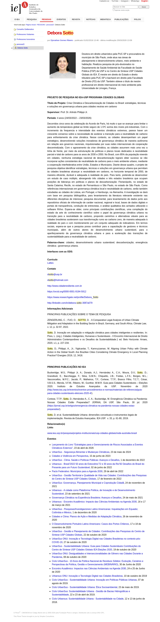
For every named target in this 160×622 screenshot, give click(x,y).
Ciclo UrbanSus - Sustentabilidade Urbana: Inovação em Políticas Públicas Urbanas (94, 580)
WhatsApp (135, 1)
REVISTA (76, 19)
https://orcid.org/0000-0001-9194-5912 (66, 291)
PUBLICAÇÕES (121, 19)
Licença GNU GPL (97, 613)
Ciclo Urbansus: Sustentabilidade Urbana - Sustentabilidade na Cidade (88, 598)
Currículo (52, 259)
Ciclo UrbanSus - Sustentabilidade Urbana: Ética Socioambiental (84, 587)
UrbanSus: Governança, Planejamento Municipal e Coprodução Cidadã (88, 483)
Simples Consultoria (47, 616)
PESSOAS (46, 19)
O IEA (17, 19)
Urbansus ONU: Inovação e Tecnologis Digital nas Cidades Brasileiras (87, 576)
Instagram (125, 1)
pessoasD (50, 25)
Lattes (50, 263)
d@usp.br (54, 274)
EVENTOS (61, 19)
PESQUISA (32, 19)
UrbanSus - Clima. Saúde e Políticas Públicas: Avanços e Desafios (85, 460)
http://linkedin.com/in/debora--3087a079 (69, 303)
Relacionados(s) (56, 424)
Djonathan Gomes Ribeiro (62, 40)
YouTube (114, 1)
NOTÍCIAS (90, 19)
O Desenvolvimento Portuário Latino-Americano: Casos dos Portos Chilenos (90, 524)
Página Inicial (31, 25)
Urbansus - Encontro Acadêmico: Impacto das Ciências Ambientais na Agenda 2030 (94, 501)
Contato (51, 269)
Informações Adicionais (60, 308)
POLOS (137, 19)
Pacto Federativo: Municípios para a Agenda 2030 (77, 471)
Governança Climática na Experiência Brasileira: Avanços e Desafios (86, 497)
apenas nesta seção (122, 10)
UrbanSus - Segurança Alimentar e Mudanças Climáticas (81, 452)
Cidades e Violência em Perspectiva (70, 456)
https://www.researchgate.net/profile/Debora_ (72, 297)
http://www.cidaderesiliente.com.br (64, 286)
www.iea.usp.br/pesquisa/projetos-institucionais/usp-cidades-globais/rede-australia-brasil (92, 433)
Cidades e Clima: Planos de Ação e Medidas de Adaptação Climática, (87, 516)
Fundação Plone (65, 613)
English (144, 1)
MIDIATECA (105, 19)
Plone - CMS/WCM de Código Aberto (29, 613)
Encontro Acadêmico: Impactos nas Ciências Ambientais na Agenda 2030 (89, 568)
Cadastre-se (104, 1)
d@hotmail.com (57, 280)
